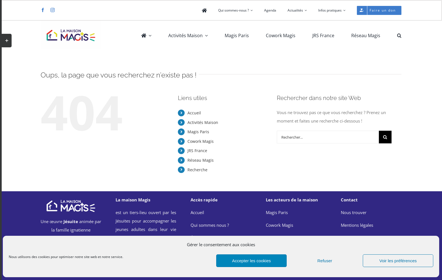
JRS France (197, 150)
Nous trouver (353, 212)
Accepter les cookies (251, 260)
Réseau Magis (200, 160)
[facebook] (43, 10)
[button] (399, 35)
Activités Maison (202, 122)
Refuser (324, 260)
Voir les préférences (398, 260)
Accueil (194, 112)
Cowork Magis (200, 141)
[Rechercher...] (328, 137)
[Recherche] (385, 137)
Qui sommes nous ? (210, 225)
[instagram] (52, 10)
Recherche (197, 169)
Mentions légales (357, 225)
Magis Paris (198, 131)
